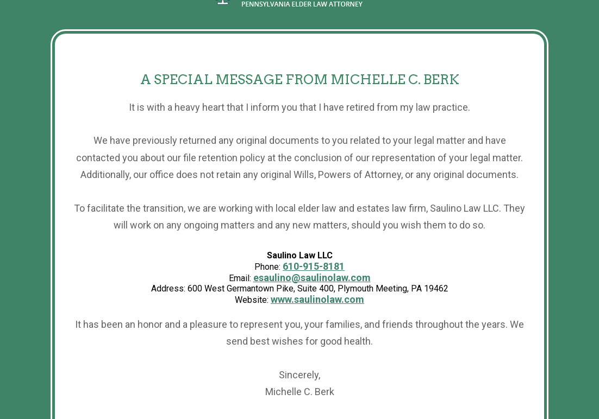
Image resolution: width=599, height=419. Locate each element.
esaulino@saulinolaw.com (312, 277)
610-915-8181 (314, 266)
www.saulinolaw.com (317, 299)
